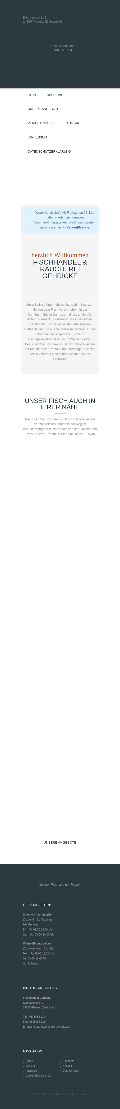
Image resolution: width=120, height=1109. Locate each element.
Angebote (68, 1061)
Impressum (32, 1070)
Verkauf (30, 1066)
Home (29, 1061)
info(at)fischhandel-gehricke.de (51, 1026)
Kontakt (67, 1066)
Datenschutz (70, 1070)
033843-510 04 (61, 50)
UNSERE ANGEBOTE (60, 842)
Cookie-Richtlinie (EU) (39, 1075)
